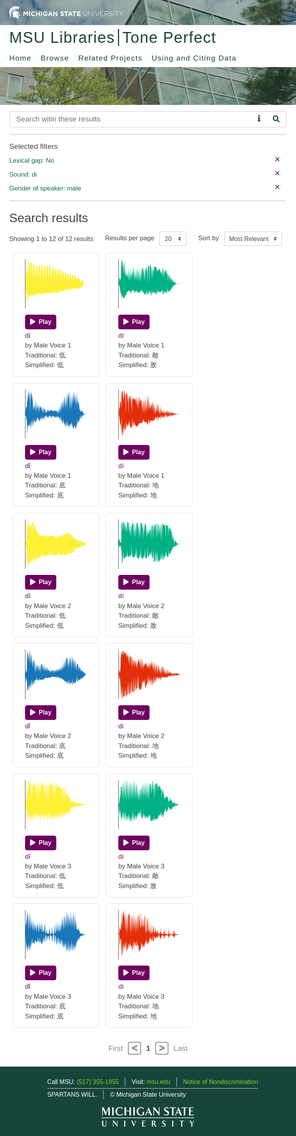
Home (20, 58)
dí (121, 335)
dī (27, 335)
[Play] (40, 322)
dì (121, 466)
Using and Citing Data (194, 58)
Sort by (208, 238)
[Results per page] (173, 238)
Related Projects (110, 58)
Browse (55, 58)
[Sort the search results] (253, 238)
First (115, 1048)
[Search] (132, 119)
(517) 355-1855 (98, 1082)
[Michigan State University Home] (66, 12)
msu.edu (158, 1082)
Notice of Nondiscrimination (220, 1082)
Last (181, 1048)
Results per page (129, 238)
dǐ (27, 466)
